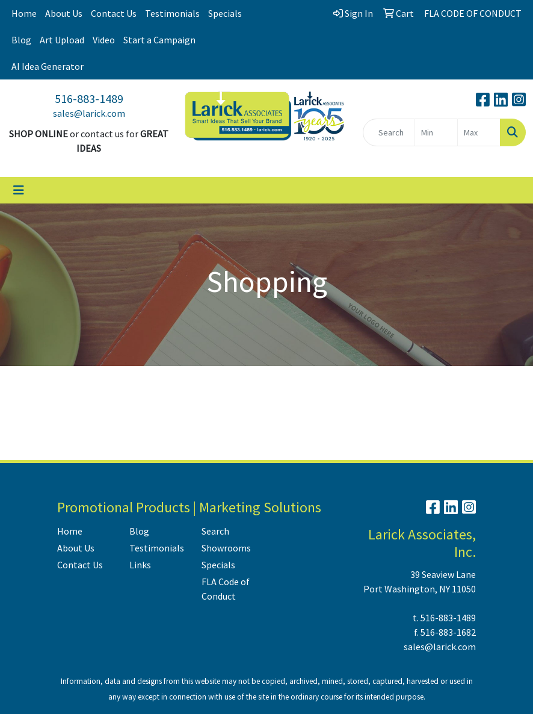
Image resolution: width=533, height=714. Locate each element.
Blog (21, 40)
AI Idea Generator (47, 66)
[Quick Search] (389, 132)
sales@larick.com (89, 113)
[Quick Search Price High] (479, 132)
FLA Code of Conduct (226, 589)
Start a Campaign (159, 40)
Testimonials (172, 13)
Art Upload (62, 40)
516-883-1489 (89, 98)
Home (24, 13)
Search (215, 531)
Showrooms (226, 548)
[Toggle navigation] (18, 190)
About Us (63, 13)
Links (140, 565)
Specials (225, 13)
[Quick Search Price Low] (436, 132)
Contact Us (114, 13)
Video (104, 40)
